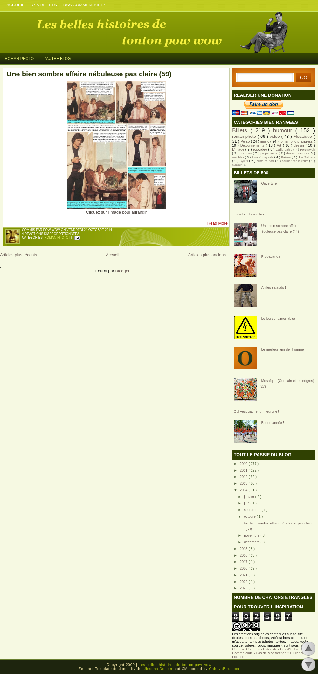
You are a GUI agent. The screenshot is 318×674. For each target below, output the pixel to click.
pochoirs (246, 153)
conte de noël (266, 161)
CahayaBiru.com (224, 668)
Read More (217, 223)
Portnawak (307, 149)
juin (247, 503)
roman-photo (56, 237)
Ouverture (269, 183)
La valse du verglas (249, 214)
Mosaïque (304, 136)
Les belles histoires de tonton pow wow (82, 31)
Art (280, 145)
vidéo (275, 136)
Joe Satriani (306, 157)
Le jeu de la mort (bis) (278, 318)
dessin (300, 145)
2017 (244, 562)
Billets (241, 130)
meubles (238, 157)
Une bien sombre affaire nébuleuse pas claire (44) (279, 228)
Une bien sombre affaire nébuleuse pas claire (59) (89, 74)
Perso (246, 141)
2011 (244, 470)
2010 (244, 464)
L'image (238, 149)
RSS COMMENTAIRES (85, 5)
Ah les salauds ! (273, 287)
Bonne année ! (272, 423)
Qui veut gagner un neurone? (256, 411)
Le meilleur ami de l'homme (282, 349)
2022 (244, 582)
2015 (244, 549)
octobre (250, 516)
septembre (252, 510)
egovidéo (260, 149)
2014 (244, 490)
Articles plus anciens (207, 254)
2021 (244, 575)
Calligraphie (284, 149)
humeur (237, 164)
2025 (244, 588)
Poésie (286, 157)
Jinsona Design (159, 668)
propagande (269, 153)
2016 (244, 555)
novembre (252, 535)
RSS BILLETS (44, 5)
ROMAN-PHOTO (19, 58)
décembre (252, 542)
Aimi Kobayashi (263, 157)
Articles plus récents (18, 254)
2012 (244, 477)
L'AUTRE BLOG (57, 58)
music (265, 141)
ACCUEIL (15, 5)
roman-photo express (297, 141)
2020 (244, 568)
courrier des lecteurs (295, 161)
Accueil (112, 254)
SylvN (244, 161)
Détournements (253, 145)
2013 (244, 483)
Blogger (122, 271)
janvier (249, 497)
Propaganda (270, 256)
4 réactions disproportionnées (50, 233)
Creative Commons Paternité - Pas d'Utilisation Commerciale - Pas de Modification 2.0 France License (268, 653)
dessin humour (297, 153)
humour (284, 130)
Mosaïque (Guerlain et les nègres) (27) (286, 383)
